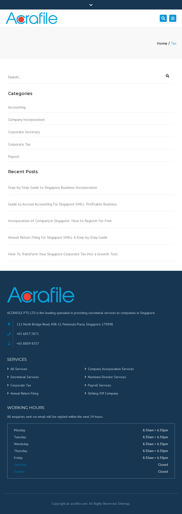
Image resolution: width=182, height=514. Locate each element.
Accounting (17, 107)
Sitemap (124, 503)
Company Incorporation (26, 119)
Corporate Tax (19, 144)
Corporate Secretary (24, 131)
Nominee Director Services (107, 377)
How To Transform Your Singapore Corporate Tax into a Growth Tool (63, 254)
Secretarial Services (24, 377)
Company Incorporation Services (111, 369)
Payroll (13, 156)
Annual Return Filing (24, 393)
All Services (18, 369)
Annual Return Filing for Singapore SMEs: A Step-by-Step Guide (57, 237)
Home (162, 43)
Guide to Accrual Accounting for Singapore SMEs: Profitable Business (62, 204)
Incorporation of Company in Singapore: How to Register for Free (60, 220)
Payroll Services (99, 385)
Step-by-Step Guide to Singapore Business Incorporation (52, 187)
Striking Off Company (103, 393)
